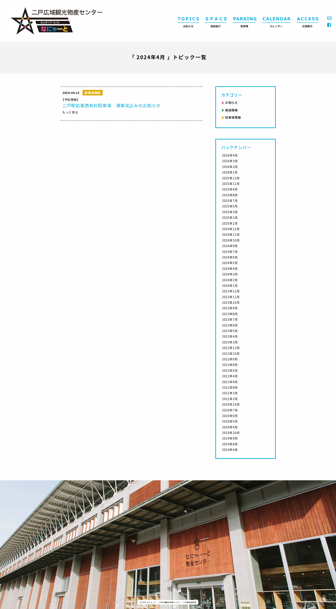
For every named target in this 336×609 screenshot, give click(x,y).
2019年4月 (230, 449)
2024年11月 (231, 234)
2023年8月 (230, 314)
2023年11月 (231, 297)
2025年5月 (230, 206)
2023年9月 (230, 308)
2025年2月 (230, 217)
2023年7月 (230, 319)
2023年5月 (230, 331)
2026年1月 (230, 172)
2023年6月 (230, 325)
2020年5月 (230, 421)
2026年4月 (230, 155)
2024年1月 (230, 285)
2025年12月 (231, 178)
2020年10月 (231, 404)
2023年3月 (230, 342)
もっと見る (70, 112)
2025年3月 (230, 212)
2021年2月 (230, 399)
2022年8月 (230, 365)
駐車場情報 (233, 117)
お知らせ (231, 102)
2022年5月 (230, 370)
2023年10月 (231, 302)
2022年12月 (231, 348)
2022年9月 (230, 359)
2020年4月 (230, 427)
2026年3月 (230, 161)
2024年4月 (230, 268)
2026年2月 (230, 167)
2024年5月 (230, 263)
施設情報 (231, 110)
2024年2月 (230, 280)
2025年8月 (230, 195)
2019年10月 (231, 433)
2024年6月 (230, 257)
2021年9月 (230, 382)
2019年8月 (230, 444)
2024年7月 (230, 251)
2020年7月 (230, 410)
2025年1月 (230, 223)
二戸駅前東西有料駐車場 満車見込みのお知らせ (111, 105)
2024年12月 (231, 229)
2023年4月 (230, 336)
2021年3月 (230, 393)
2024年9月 (230, 246)
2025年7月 (230, 200)
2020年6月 (230, 416)
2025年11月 (231, 183)
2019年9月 (230, 438)
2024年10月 (231, 240)
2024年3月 (230, 274)
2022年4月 (230, 376)
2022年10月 (231, 353)
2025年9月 (230, 189)
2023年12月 (231, 291)
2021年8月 (230, 387)
